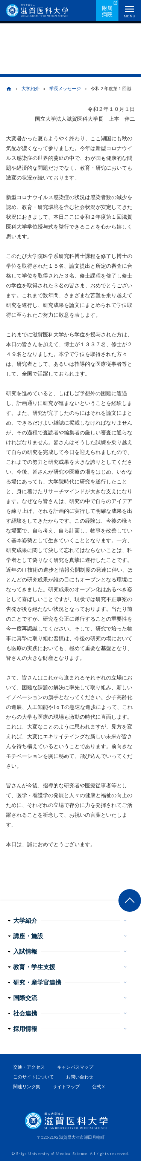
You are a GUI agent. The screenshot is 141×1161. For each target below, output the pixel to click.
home (9, 89)
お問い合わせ (79, 1077)
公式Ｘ (99, 1086)
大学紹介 (30, 88)
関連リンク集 (26, 1086)
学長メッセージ (65, 88)
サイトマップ (66, 1086)
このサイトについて (33, 1077)
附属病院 (107, 11)
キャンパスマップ (75, 1067)
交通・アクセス (29, 1067)
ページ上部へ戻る (129, 900)
